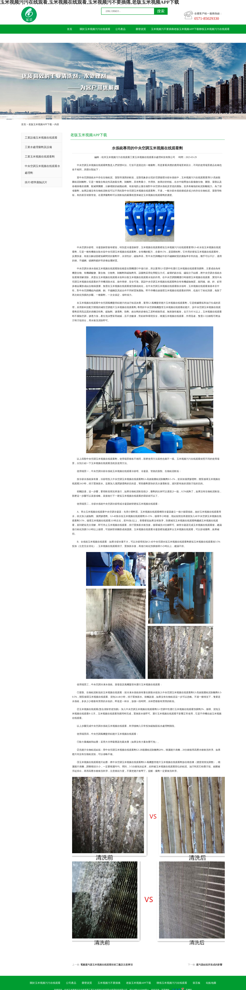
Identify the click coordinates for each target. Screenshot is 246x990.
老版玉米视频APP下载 (186, 29)
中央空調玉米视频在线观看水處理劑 (42, 169)
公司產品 (120, 29)
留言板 (69, 38)
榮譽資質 (141, 29)
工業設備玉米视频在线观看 (41, 137)
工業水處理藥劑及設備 (38, 147)
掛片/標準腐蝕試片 (36, 182)
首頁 (69, 29)
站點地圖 (211, 983)
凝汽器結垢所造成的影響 (209, 964)
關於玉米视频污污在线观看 (95, 29)
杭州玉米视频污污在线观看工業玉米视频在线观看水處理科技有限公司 (138, 157)
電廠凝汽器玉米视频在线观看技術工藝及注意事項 (106, 964)
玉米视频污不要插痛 (162, 29)
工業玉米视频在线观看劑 (40, 156)
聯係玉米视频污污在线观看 (214, 29)
